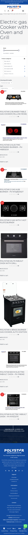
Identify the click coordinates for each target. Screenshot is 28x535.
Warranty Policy (23, 530)
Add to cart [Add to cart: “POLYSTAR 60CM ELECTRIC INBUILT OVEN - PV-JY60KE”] (4, 386)
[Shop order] (7, 88)
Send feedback (14, 493)
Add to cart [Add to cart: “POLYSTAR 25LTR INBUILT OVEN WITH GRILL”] (4, 275)
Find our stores (14, 490)
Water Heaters (7, 63)
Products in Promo (8, 73)
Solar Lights (7, 61)
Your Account (14, 498)
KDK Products (7, 71)
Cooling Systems (8, 66)
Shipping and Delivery (14, 495)
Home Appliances (8, 68)
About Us (14, 488)
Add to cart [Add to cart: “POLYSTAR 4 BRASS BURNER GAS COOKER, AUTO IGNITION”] (4, 344)
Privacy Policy (13, 530)
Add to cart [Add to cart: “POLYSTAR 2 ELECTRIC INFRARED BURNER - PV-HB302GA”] (4, 162)
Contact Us (14, 481)
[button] (5, 11)
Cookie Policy (4, 530)
